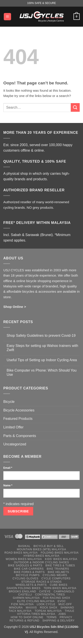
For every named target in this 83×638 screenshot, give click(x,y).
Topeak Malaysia (48, 610)
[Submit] (75, 107)
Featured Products (18, 418)
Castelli (25, 594)
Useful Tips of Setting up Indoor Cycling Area (42, 360)
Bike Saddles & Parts (25, 565)
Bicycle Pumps (28, 575)
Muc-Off (65, 604)
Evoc (62, 601)
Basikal (24, 546)
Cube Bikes (59, 584)
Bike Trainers (58, 568)
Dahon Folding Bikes (24, 588)
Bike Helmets (58, 572)
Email (7, 467)
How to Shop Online (27, 617)
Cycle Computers (56, 578)
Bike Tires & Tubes (60, 565)
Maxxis (31, 607)
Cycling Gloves (25, 578)
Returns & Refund (24, 620)
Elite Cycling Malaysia (36, 601)
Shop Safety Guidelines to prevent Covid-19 (41, 335)
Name (7, 485)
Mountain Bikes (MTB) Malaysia (41, 549)
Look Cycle (46, 604)
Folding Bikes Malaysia (60, 552)
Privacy (66, 617)
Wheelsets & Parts (31, 584)
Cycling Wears (55, 575)
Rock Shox (48, 607)
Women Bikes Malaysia (24, 559)
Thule (69, 610)
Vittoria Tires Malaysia (36, 614)
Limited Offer (13, 427)
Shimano (67, 607)
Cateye (45, 591)
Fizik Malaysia (22, 604)
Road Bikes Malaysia (21, 552)
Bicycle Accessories (19, 410)
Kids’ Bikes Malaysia (61, 559)
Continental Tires (50, 594)
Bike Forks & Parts (29, 572)
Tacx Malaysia (20, 610)
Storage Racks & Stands (41, 581)
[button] (7, 16)
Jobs (62, 614)
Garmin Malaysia (26, 597)
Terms (51, 617)
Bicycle (9, 402)
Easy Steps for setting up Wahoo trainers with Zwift (42, 348)
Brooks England (22, 591)
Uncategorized (14, 444)
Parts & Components (19, 436)
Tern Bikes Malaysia (60, 588)
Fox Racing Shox (56, 597)
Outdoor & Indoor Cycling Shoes (41, 562)
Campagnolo (64, 591)
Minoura (16, 607)
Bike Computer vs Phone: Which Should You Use (42, 372)
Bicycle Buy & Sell (48, 546)
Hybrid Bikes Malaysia (41, 555)
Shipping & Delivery (58, 620)
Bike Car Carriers (29, 568)
